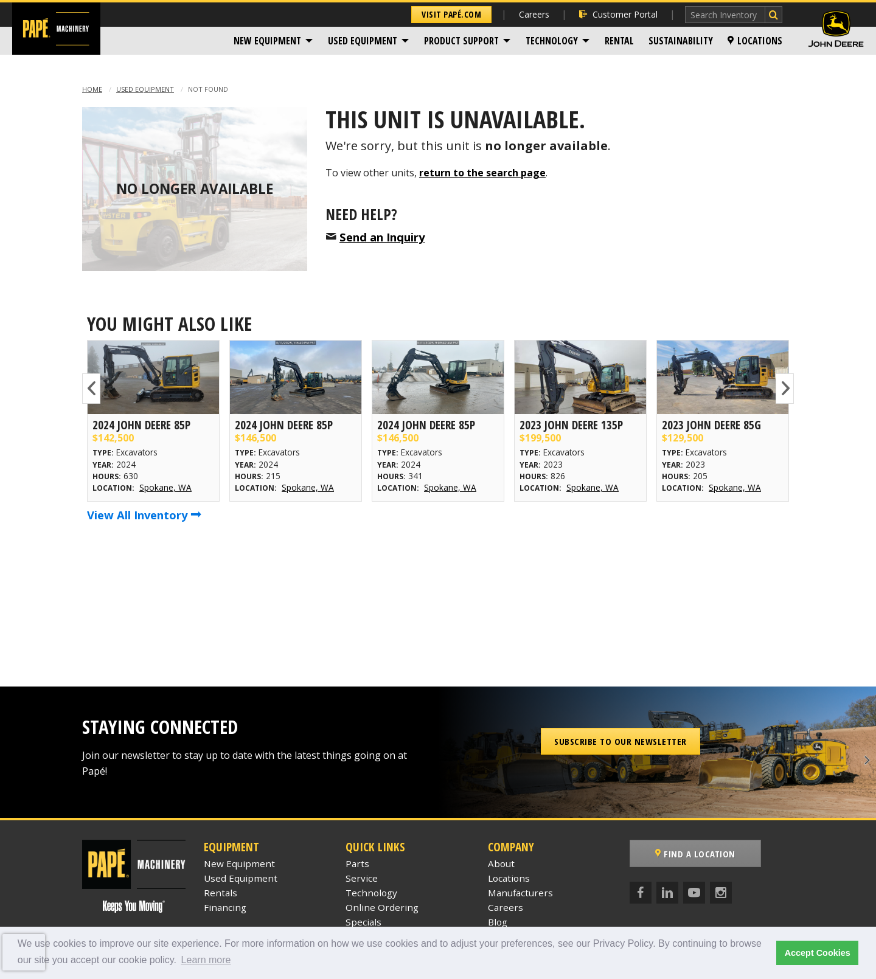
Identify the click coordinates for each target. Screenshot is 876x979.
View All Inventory (144, 514)
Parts (357, 863)
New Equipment (267, 40)
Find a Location (695, 854)
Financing (225, 907)
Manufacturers (520, 893)
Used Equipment (362, 40)
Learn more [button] (206, 960)
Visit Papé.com (451, 14)
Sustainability (680, 40)
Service (362, 878)
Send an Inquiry (382, 236)
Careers (534, 14)
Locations (755, 40)
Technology (552, 40)
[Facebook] (641, 893)
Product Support (461, 40)
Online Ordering (382, 907)
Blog (497, 922)
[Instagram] (721, 893)
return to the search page (482, 172)
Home (92, 89)
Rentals (220, 893)
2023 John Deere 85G (711, 425)
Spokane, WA (165, 487)
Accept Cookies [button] (817, 953)
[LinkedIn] (667, 893)
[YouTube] (694, 893)
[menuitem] (273, 41)
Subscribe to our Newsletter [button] (620, 741)
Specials (363, 922)
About (501, 863)
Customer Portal (618, 14)
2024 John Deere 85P (141, 425)
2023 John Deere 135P (571, 425)
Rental (619, 40)
